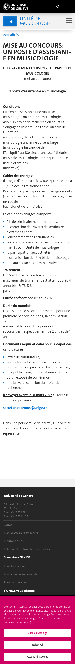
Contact (8, 524)
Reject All (37, 646)
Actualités (11, 34)
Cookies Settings (37, 634)
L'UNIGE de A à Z (14, 541)
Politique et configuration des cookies (27, 549)
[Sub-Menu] (68, 20)
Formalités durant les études (21, 574)
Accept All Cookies (37, 658)
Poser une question (15, 582)
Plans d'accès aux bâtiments (21, 533)
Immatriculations (14, 566)
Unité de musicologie (35, 21)
